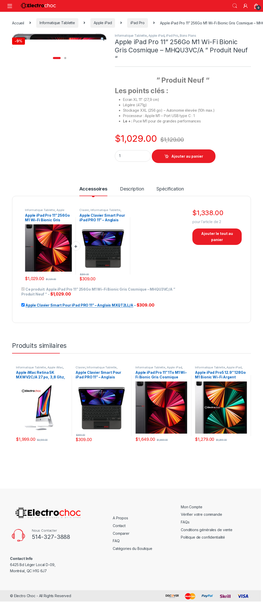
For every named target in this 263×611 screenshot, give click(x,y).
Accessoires (93, 200)
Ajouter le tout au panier (217, 248)
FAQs (185, 534)
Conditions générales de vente (206, 541)
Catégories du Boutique (132, 560)
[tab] (93, 203)
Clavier (84, 222)
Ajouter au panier (187, 156)
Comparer (121, 545)
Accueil (18, 23)
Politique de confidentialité (203, 549)
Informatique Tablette (57, 23)
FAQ (116, 552)
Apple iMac (55, 379)
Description (132, 200)
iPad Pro (137, 23)
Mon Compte (191, 519)
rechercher (235, 6)
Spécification (170, 200)
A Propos (120, 530)
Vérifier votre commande (201, 526)
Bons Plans (188, 35)
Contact (119, 537)
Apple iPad (103, 23)
